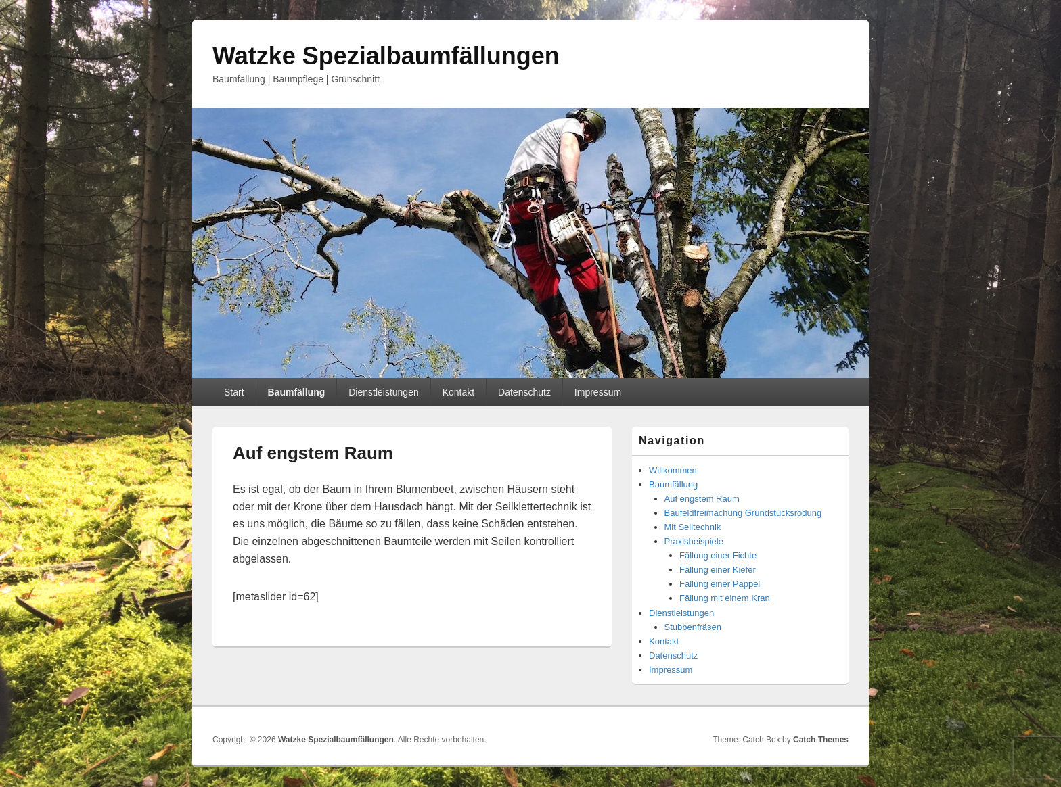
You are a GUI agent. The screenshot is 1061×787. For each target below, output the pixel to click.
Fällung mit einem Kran (724, 598)
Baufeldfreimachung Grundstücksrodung (743, 513)
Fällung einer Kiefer (717, 570)
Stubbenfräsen (693, 627)
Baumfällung (296, 392)
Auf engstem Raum (702, 499)
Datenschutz (524, 392)
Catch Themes (821, 739)
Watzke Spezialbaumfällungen (386, 56)
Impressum (597, 392)
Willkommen (673, 470)
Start (234, 392)
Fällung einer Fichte (718, 555)
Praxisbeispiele (693, 541)
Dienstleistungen (383, 392)
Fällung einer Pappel (719, 584)
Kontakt (458, 392)
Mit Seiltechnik (692, 527)
